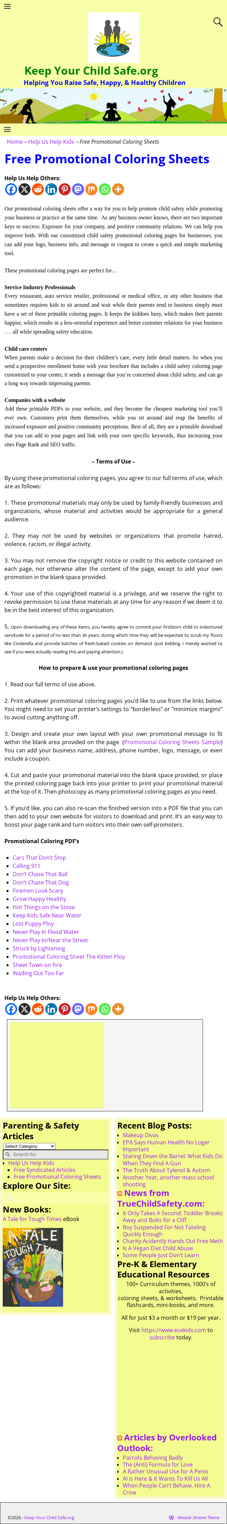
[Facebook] (11, 189)
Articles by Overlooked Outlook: (167, 1443)
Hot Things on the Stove (44, 907)
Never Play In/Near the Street (50, 940)
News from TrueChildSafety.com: (161, 1198)
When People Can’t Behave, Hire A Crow (166, 1489)
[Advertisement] (57, 1065)
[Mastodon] (78, 189)
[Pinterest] (65, 189)
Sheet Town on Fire (37, 965)
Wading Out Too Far (38, 973)
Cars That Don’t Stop (39, 857)
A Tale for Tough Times (32, 1219)
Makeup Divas (141, 1135)
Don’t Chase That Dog (41, 882)
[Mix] (91, 189)
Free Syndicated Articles (44, 1170)
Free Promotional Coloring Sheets (57, 1176)
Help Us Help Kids (51, 141)
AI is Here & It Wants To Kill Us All (165, 1478)
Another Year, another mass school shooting (168, 1181)
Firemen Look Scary (38, 890)
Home (15, 141)
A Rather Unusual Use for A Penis (165, 1471)
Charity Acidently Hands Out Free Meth (173, 1241)
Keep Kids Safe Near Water (47, 915)
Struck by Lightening (39, 948)
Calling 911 (26, 866)
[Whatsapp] (105, 189)
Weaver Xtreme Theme (198, 1517)
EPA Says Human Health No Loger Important (166, 1146)
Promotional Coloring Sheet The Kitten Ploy (69, 956)
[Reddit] (38, 189)
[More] (118, 189)
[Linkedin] (51, 189)
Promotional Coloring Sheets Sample (172, 742)
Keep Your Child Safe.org (91, 70)
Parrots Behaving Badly (153, 1457)
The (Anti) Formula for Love (158, 1464)
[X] (25, 189)
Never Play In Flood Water (46, 932)
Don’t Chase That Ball (40, 874)
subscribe (162, 1337)
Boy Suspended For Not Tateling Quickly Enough (164, 1230)
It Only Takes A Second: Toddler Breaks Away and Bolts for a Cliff (173, 1216)
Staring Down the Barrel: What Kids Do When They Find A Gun (173, 1159)
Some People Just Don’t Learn (161, 1255)
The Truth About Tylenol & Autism (166, 1170)
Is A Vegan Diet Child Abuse (158, 1248)
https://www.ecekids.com (173, 1330)
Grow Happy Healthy (39, 899)
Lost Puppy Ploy (33, 923)
